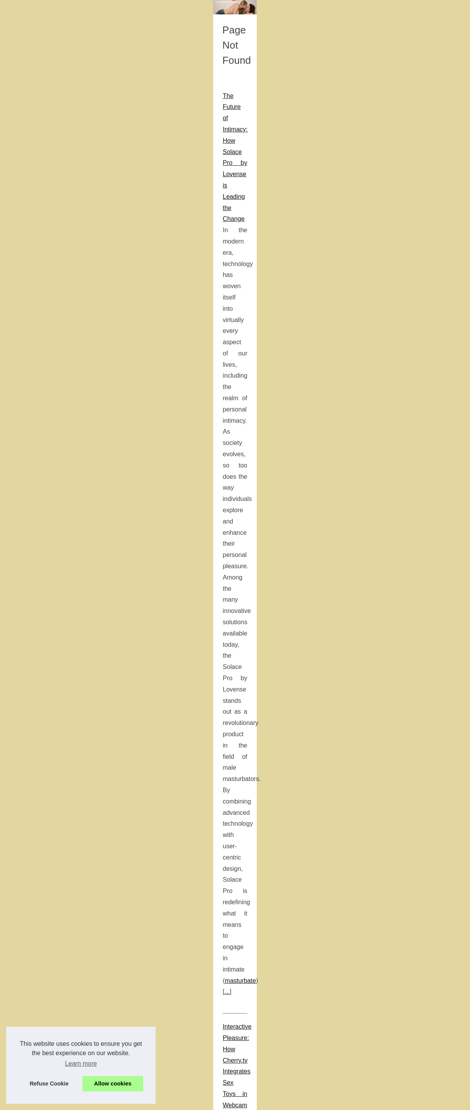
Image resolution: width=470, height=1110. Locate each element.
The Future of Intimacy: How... (398, 715)
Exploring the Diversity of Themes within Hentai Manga (80, 570)
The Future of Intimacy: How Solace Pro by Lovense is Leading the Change (109, 217)
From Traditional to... (387, 698)
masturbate (75, 273)
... (99, 273)
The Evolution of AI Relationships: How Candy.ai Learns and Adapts (98, 936)
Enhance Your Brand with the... (399, 485)
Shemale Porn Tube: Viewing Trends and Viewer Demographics (93, 740)
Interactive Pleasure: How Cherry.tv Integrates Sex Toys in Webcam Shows (108, 308)
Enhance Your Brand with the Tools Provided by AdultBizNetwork (94, 650)
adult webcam (168, 320)
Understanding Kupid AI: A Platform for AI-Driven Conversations (93, 856)
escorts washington (257, 1050)
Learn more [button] (81, 1063)
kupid (215, 868)
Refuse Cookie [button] (49, 1083)
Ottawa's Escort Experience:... (398, 644)
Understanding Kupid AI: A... (396, 538)
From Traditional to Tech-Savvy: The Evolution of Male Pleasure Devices (105, 399)
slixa (341, 512)
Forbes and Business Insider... (399, 662)
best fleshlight (91, 455)
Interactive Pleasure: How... (395, 609)
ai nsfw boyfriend (93, 992)
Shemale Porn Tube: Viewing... (399, 468)
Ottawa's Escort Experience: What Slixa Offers (69, 490)
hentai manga (24, 581)
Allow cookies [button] (113, 1083)
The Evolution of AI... (387, 556)
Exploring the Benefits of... (394, 732)
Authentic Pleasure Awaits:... (396, 591)
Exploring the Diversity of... (394, 521)
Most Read (375, 182)
